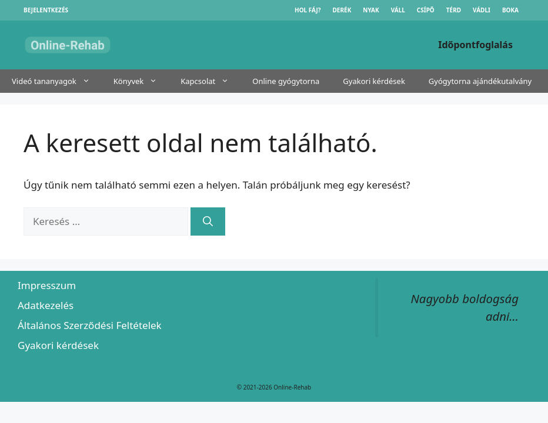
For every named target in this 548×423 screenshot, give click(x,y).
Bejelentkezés (46, 10)
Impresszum (47, 285)
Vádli (481, 10)
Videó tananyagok (57, 81)
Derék (342, 10)
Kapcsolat (210, 81)
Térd (453, 10)
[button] (89, 81)
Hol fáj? (308, 10)
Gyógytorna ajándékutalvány (480, 81)
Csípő (426, 10)
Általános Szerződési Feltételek (90, 325)
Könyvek (141, 81)
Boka (510, 10)
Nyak (371, 10)
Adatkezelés (45, 305)
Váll (398, 10)
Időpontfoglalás (475, 44)
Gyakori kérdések (374, 81)
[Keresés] (208, 221)
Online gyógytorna (285, 81)
